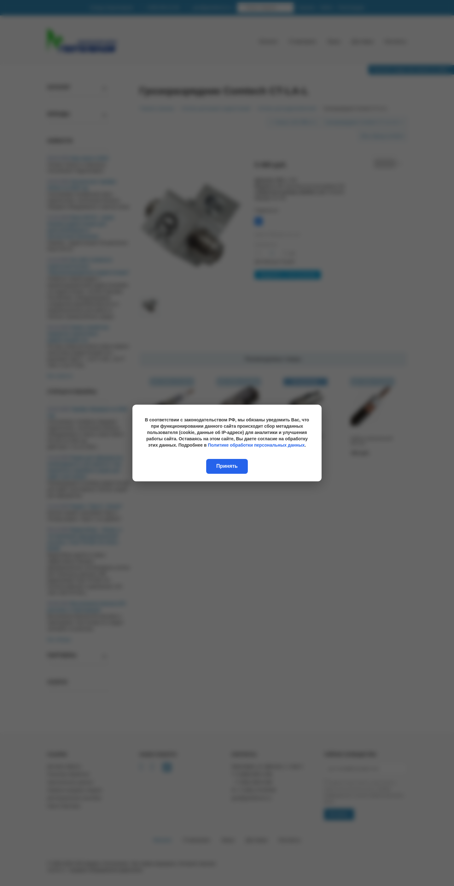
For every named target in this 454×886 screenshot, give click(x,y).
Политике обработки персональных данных (256, 445)
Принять (227, 466)
